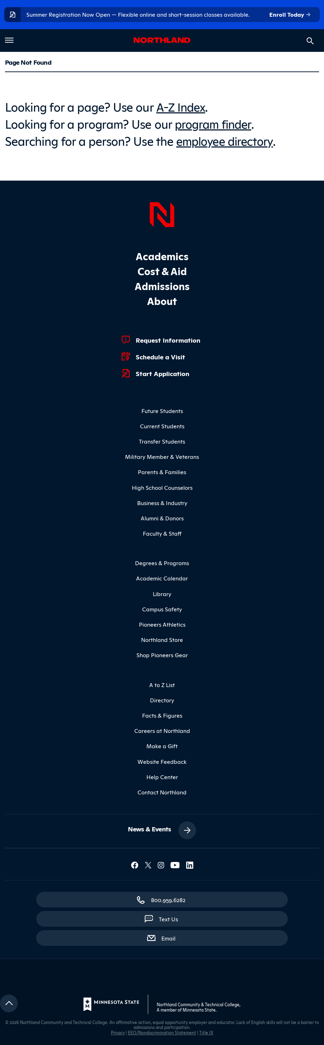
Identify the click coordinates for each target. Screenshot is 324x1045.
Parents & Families (162, 471)
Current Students (162, 425)
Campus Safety (162, 608)
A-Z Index (181, 106)
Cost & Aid (162, 270)
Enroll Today (290, 14)
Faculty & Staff (162, 532)
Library (162, 592)
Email (172, 937)
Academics (162, 255)
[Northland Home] (162, 212)
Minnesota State (199, 1009)
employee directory (226, 140)
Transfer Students (162, 440)
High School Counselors (162, 486)
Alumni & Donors (162, 517)
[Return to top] (9, 1003)
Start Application (162, 372)
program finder (214, 122)
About (162, 299)
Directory (162, 699)
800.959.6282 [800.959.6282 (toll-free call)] (168, 899)
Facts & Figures (162, 714)
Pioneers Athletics (162, 623)
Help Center (162, 775)
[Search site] (310, 41)
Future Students (162, 409)
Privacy (118, 1032)
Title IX (206, 1032)
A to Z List (162, 683)
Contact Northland (162, 791)
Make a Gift (162, 745)
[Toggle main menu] (9, 40)
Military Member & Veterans (162, 456)
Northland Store (162, 639)
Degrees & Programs (162, 562)
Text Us (168, 918)
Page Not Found (28, 62)
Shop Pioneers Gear (162, 654)
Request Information (168, 338)
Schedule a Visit (160, 355)
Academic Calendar (162, 577)
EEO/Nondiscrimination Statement (162, 1032)
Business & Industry (162, 501)
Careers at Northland (162, 730)
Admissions (162, 284)
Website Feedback (162, 760)
